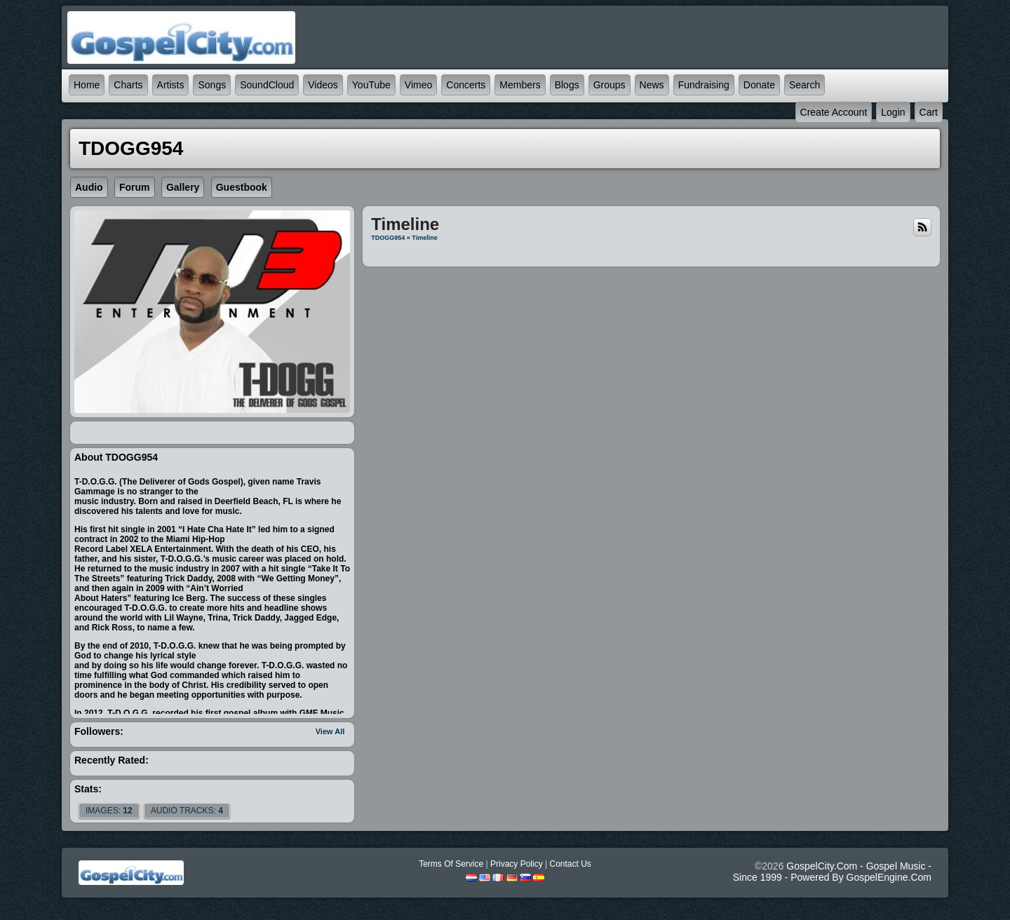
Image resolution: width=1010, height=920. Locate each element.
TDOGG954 (388, 237)
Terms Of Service (451, 864)
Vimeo (418, 84)
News (652, 84)
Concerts (465, 84)
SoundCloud (267, 84)
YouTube (371, 84)
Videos (323, 84)
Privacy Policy (516, 864)
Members (519, 84)
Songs (212, 84)
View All (330, 731)
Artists (170, 84)
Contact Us (570, 864)
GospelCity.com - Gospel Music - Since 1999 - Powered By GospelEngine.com (832, 871)
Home (87, 84)
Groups (609, 84)
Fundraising (703, 84)
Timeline (424, 237)
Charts (128, 84)
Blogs (567, 84)
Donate (759, 84)
